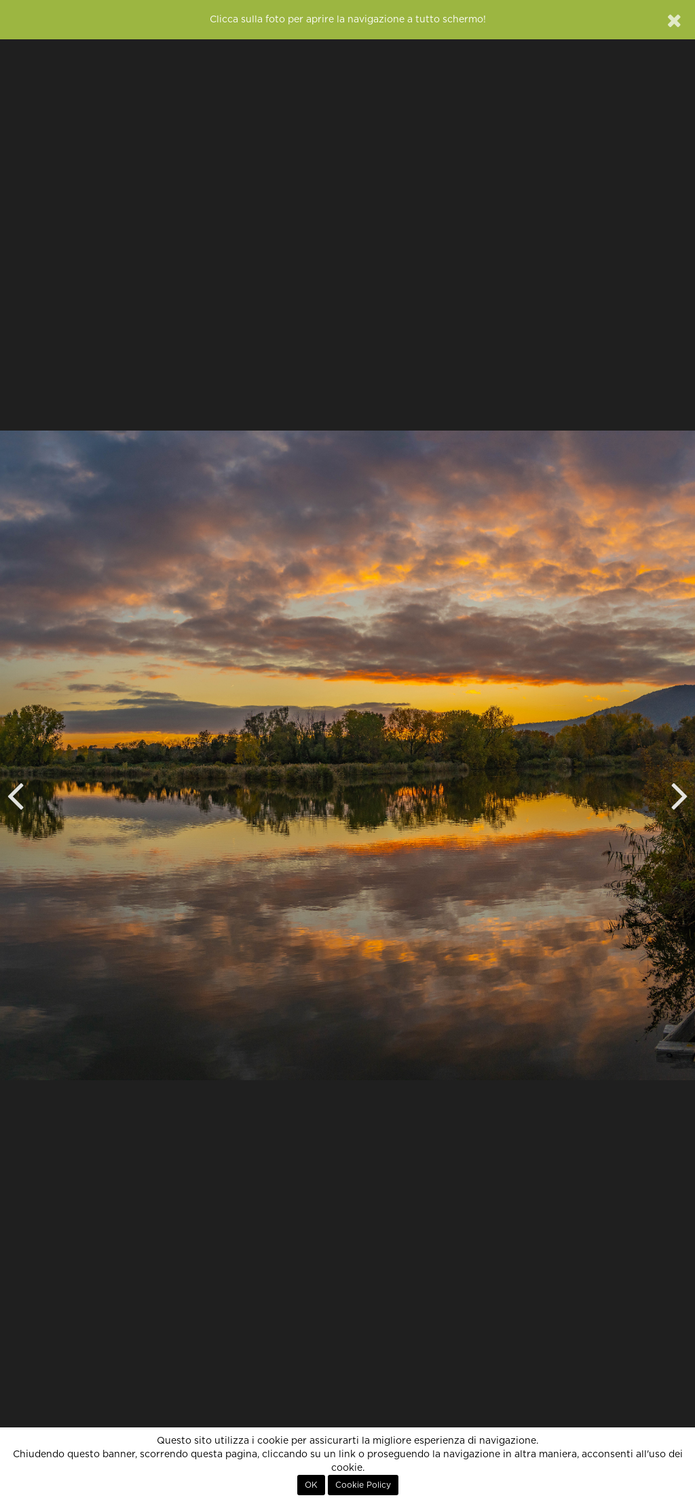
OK (311, 1485)
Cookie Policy (363, 1485)
